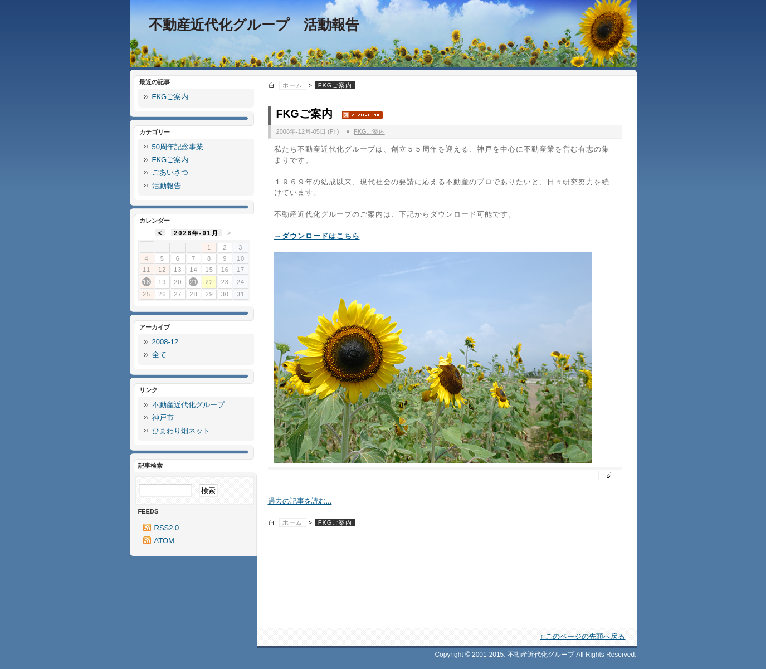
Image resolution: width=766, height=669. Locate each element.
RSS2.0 (166, 528)
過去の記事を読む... (300, 501)
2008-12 (165, 342)
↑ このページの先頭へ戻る (582, 636)
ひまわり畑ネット (181, 431)
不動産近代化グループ (188, 405)
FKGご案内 (304, 114)
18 (146, 282)
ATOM (164, 540)
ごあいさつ (170, 172)
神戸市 (163, 417)
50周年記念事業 (177, 147)
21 (193, 282)
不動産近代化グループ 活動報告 (254, 24)
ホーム (292, 85)
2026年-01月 (196, 232)
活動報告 (166, 186)
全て (159, 354)
